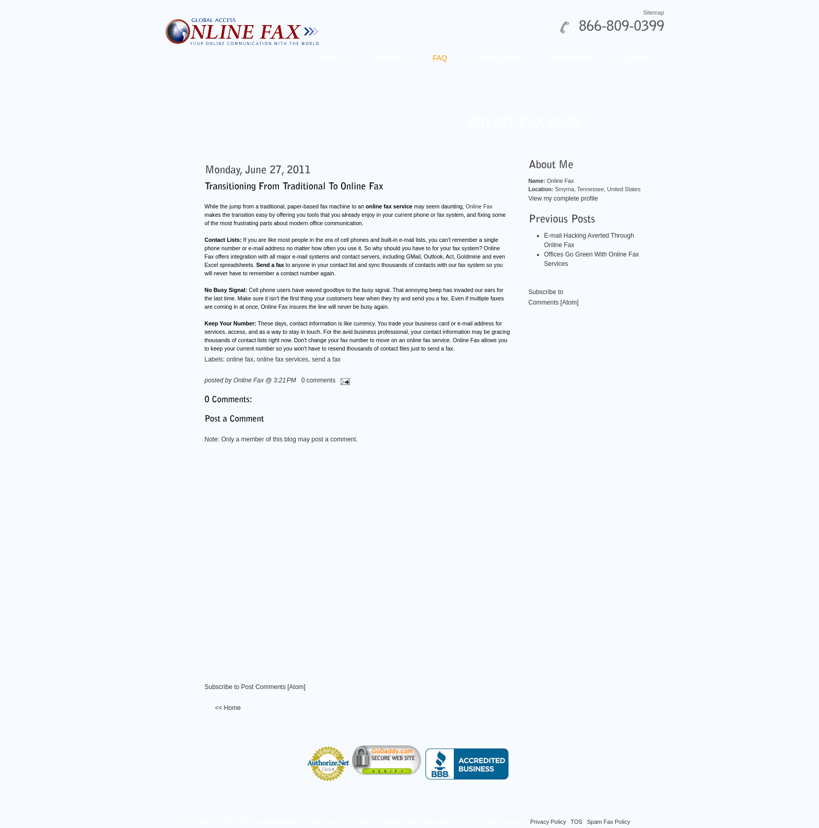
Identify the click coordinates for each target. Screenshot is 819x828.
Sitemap (653, 12)
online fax (240, 359)
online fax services (283, 359)
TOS (576, 822)
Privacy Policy (548, 822)
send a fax (326, 359)
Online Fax (479, 206)
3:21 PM (285, 380)
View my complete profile (563, 198)
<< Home (228, 708)
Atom (296, 687)
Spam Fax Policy (608, 822)
